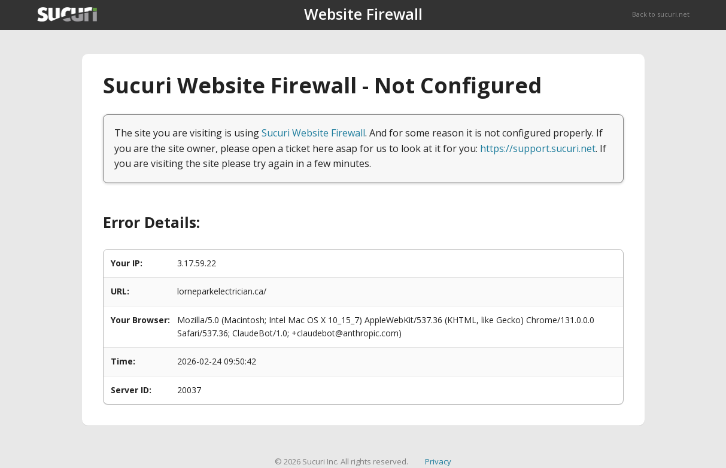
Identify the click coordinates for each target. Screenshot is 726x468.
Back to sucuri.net (660, 14)
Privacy (438, 461)
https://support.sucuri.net (538, 148)
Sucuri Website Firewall (313, 132)
